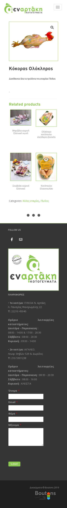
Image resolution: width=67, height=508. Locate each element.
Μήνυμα (13, 425)
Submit (14, 464)
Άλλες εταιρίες (31, 201)
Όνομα (12, 390)
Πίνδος (45, 201)
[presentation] (29, 452)
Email (11, 402)
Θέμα (11, 413)
